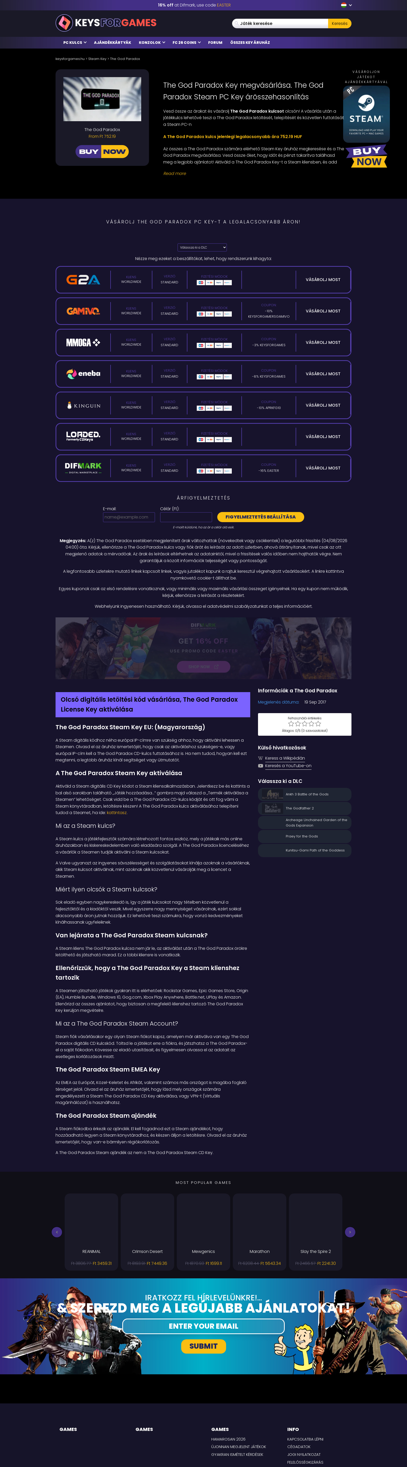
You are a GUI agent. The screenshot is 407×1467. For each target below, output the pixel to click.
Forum (215, 42)
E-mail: (109, 509)
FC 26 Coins (187, 42)
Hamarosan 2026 (228, 1384)
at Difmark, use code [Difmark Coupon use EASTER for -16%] (194, 5)
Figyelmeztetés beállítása (261, 517)
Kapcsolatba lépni (305, 1384)
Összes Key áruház (250, 42)
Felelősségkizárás (305, 1407)
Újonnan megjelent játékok (238, 1392)
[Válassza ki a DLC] (202, 247)
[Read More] (254, 173)
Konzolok (152, 42)
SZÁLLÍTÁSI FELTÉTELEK (306, 1422)
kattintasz (117, 758)
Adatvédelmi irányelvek (310, 1415)
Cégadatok (298, 1392)
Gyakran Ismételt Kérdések (237, 1399)
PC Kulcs (75, 42)
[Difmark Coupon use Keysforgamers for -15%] (203, 620)
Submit (203, 1291)
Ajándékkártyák (112, 42)
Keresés (340, 23)
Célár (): (169, 509)
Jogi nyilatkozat (304, 1399)
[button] (57, 1177)
